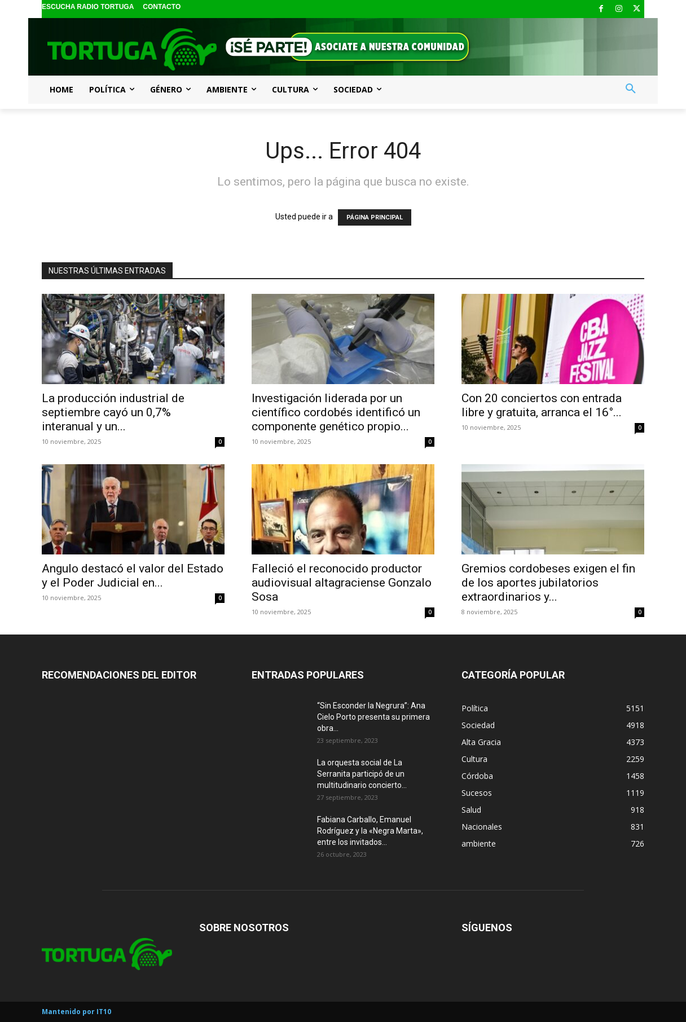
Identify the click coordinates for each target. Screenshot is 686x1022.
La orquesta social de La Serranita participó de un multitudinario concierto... (362, 774)
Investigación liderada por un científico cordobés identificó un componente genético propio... (336, 412)
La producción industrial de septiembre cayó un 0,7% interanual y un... (113, 412)
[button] (630, 89)
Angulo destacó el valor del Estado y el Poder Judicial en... (132, 575)
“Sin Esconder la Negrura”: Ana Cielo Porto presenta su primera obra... (373, 717)
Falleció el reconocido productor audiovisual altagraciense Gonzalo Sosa (342, 582)
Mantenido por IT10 (76, 1011)
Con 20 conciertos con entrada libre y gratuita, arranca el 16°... (541, 405)
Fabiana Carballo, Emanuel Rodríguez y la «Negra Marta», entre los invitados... (370, 831)
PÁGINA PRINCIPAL (374, 217)
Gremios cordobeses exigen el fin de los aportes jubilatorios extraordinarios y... (548, 582)
